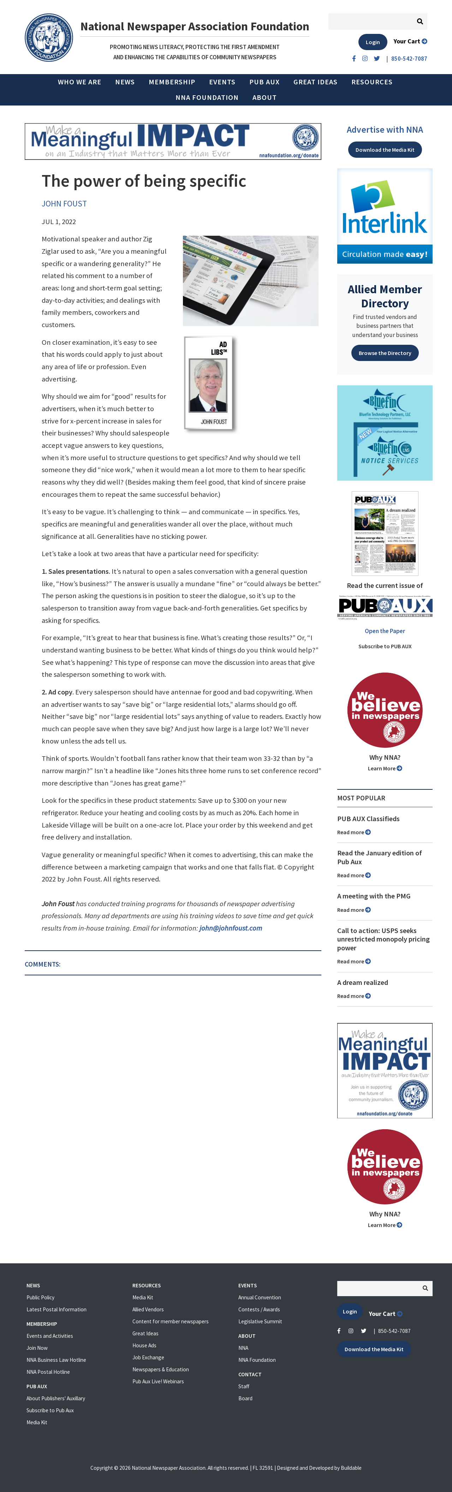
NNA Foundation (207, 97)
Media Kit (36, 1422)
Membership (172, 81)
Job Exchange (148, 1357)
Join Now (37, 1347)
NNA (243, 1347)
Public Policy (40, 1297)
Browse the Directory (385, 352)
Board (245, 1398)
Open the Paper (385, 631)
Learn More (385, 768)
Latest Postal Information (56, 1309)
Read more (354, 832)
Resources (372, 81)
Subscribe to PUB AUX (385, 646)
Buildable (351, 1467)
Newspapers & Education (160, 1369)
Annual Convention (259, 1297)
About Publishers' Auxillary (55, 1398)
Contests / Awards (259, 1309)
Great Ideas (315, 81)
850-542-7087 (394, 1331)
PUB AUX (264, 81)
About (264, 97)
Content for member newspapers (170, 1321)
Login (373, 42)
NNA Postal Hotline (48, 1371)
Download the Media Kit (385, 149)
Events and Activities (49, 1335)
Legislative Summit (260, 1321)
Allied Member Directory (385, 296)
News (125, 81)
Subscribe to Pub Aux (50, 1410)
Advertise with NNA (385, 129)
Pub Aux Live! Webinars (158, 1381)
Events (222, 81)
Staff (243, 1386)
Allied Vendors (148, 1309)
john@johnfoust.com (231, 928)
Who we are (79, 81)
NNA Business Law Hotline (56, 1359)
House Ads (144, 1345)
